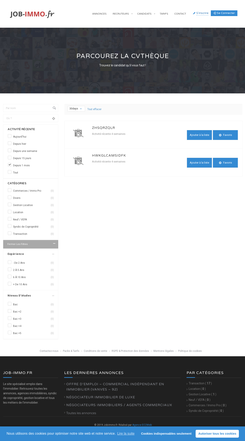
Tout (15, 172)
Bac (33, 304)
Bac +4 (33, 326)
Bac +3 (33, 319)
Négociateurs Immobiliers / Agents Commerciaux (119, 405)
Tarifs (164, 13)
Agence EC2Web (142, 424)
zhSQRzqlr (103, 128)
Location (33, 212)
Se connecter (224, 13)
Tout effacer (94, 109)
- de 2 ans (33, 263)
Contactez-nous (49, 351)
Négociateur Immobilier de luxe (100, 397)
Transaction (33, 234)
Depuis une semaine (25, 151)
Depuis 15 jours (22, 158)
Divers (33, 198)
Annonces (99, 13)
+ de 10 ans (33, 284)
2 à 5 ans (33, 270)
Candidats (144, 13)
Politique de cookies (190, 351)
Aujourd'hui (19, 136)
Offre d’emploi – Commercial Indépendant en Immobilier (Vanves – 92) (115, 387)
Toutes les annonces (81, 413)
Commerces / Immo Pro (33, 191)
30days (75, 108)
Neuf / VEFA (33, 219)
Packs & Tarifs (71, 351)
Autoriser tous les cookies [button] (217, 433)
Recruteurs (121, 13)
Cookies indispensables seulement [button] (166, 433)
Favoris (225, 135)
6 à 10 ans (33, 277)
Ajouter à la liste (199, 135)
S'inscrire (202, 13)
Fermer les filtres (31, 244)
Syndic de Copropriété (33, 227)
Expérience (16, 253)
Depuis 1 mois (21, 165)
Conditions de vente (95, 351)
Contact (180, 13)
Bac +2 (33, 312)
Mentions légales (163, 351)
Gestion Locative (33, 205)
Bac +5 (33, 333)
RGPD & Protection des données (130, 351)
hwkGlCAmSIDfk (109, 155)
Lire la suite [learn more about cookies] (126, 433)
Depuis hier (19, 143)
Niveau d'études (19, 295)
